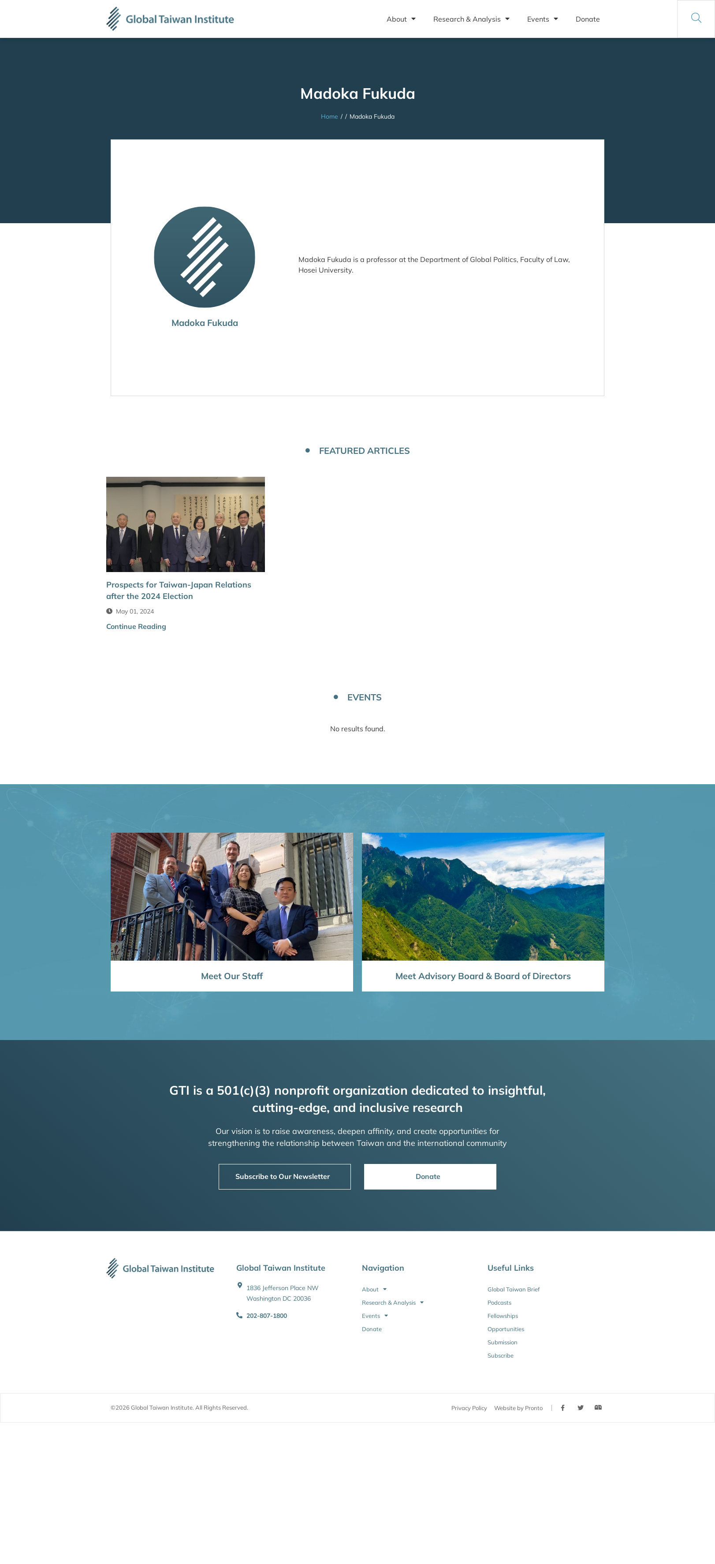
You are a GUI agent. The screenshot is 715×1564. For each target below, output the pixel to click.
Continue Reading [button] (136, 626)
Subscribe (501, 1355)
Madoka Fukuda (204, 322)
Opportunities (506, 1328)
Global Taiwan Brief (514, 1289)
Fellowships (503, 1315)
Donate (588, 19)
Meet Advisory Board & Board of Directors (483, 975)
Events (542, 19)
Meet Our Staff (232, 975)
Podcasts (499, 1302)
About (401, 19)
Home (329, 116)
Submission (503, 1342)
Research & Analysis (471, 19)
